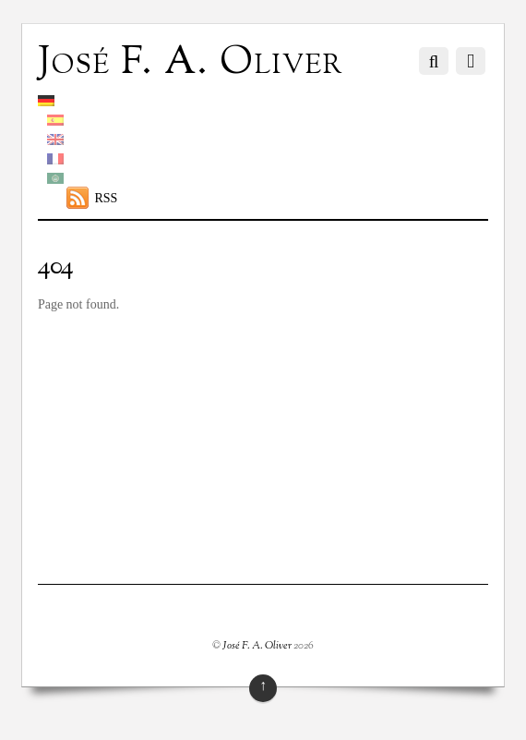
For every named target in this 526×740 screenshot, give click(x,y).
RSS (105, 198)
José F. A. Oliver (257, 645)
